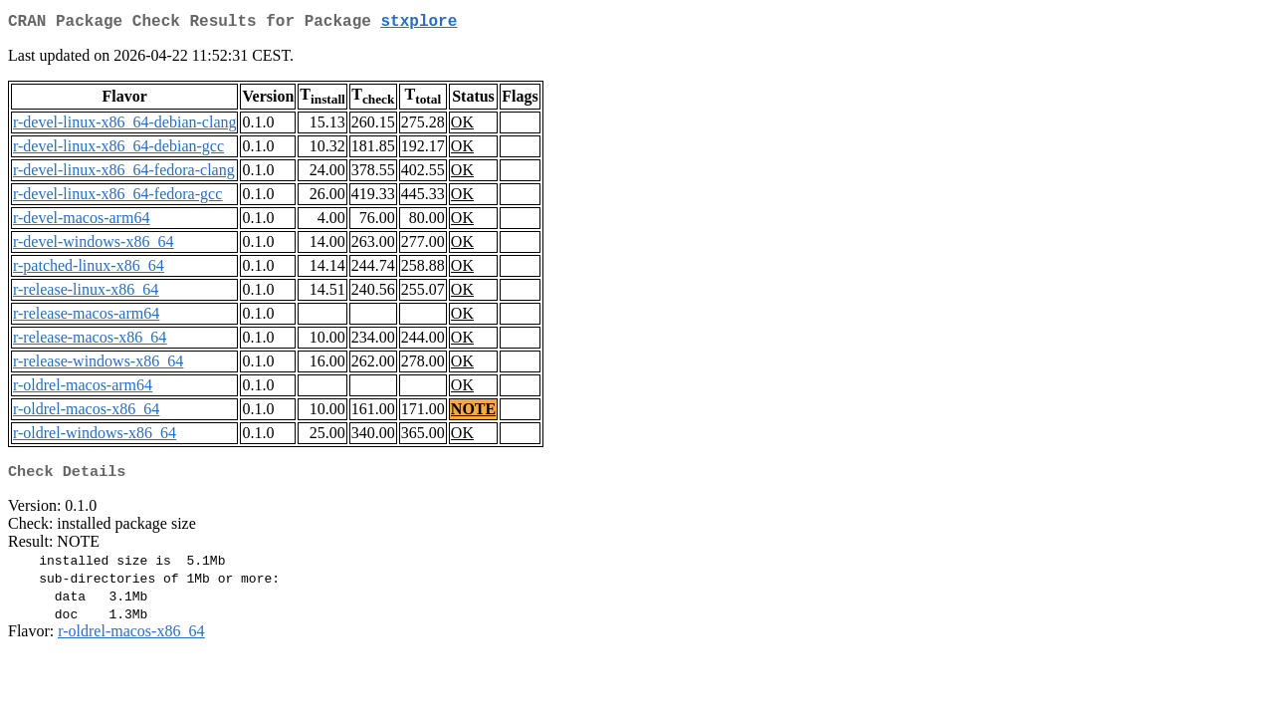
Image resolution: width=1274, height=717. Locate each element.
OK (462, 126)
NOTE (473, 412)
